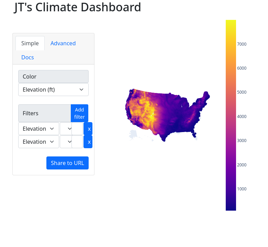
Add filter (79, 113)
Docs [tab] (27, 57)
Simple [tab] (30, 43)
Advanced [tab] (63, 43)
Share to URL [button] (67, 163)
